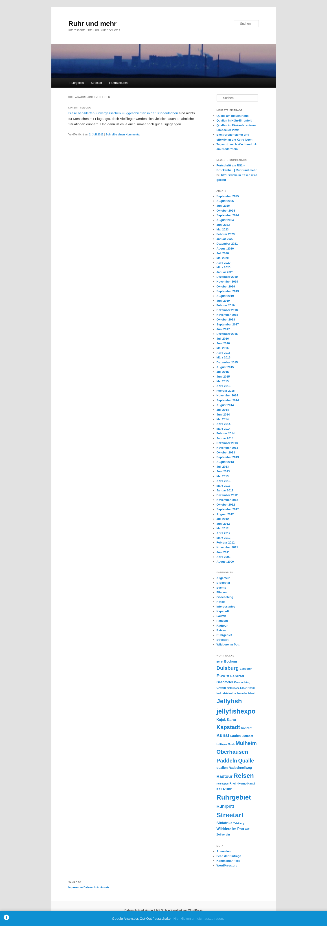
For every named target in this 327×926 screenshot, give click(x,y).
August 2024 (225, 220)
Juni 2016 (223, 343)
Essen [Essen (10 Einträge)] (223, 675)
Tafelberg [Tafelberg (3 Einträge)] (238, 823)
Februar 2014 (226, 433)
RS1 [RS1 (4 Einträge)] (219, 789)
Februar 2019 (226, 305)
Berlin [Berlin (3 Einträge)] (220, 661)
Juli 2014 (223, 409)
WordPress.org (227, 865)
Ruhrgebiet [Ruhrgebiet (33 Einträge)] (234, 797)
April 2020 (223, 262)
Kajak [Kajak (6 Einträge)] (221, 720)
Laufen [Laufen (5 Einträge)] (235, 736)
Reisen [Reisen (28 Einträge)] (243, 775)
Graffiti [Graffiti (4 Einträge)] (221, 688)
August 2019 (225, 296)
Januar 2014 (225, 438)
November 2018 (227, 314)
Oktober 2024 (226, 210)
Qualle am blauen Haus (233, 115)
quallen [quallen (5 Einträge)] (222, 767)
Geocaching (225, 597)
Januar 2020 (225, 272)
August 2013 (225, 462)
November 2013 (227, 447)
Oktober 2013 (226, 452)
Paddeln (222, 620)
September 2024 (228, 215)
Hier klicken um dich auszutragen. (198, 918)
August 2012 (225, 514)
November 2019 (227, 281)
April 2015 (223, 386)
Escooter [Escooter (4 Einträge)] (246, 668)
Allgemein (223, 578)
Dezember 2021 (227, 243)
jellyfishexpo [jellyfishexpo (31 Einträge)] (236, 711)
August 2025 (225, 201)
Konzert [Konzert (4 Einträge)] (246, 728)
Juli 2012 (223, 519)
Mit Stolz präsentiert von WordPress (179, 910)
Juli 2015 (223, 371)
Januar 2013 (225, 490)
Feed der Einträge (229, 856)
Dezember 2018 (227, 310)
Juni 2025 (223, 205)
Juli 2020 (223, 253)
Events (221, 587)
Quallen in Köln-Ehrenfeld (234, 120)
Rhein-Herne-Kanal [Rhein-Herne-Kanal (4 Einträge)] (242, 783)
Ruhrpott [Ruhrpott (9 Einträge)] (225, 806)
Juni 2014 (223, 414)
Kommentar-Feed (229, 860)
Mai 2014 (223, 419)
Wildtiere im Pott (228, 644)
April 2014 (223, 424)
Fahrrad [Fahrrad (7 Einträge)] (237, 676)
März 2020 (223, 267)
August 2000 (225, 561)
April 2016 (223, 352)
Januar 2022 (225, 239)
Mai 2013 (223, 476)
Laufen (221, 616)
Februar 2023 (226, 234)
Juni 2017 (223, 329)
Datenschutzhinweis (96, 887)
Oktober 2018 (226, 319)
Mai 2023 (223, 229)
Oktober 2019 (226, 286)
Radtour (222, 625)
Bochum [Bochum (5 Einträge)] (230, 661)
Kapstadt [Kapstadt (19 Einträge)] (228, 727)
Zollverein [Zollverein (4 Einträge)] (223, 834)
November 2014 (227, 395)
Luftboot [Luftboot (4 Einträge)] (247, 736)
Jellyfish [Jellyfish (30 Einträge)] (229, 701)
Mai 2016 (223, 348)
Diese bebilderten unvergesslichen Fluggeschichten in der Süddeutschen (123, 113)
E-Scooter (223, 582)
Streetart (96, 82)
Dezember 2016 (227, 334)
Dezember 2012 (227, 495)
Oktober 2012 (226, 504)
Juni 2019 (223, 300)
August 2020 (225, 248)
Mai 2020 (223, 258)
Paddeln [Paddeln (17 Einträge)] (227, 761)
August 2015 (225, 367)
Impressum (75, 887)
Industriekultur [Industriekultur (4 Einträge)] (227, 693)
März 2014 (223, 428)
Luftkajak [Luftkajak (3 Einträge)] (222, 744)
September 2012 (228, 509)
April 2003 (223, 557)
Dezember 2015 (227, 362)
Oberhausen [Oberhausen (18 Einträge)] (232, 752)
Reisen (221, 630)
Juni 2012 (223, 523)
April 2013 (223, 481)
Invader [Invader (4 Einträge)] (242, 693)
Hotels (221, 601)
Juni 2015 (223, 376)
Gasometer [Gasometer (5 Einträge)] (225, 682)
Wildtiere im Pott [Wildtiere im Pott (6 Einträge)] (230, 829)
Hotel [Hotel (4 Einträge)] (251, 688)
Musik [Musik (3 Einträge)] (231, 744)
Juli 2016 (223, 338)
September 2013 (228, 457)
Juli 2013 (223, 466)
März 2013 (223, 485)
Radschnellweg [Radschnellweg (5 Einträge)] (240, 767)
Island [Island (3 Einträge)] (251, 693)
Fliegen (222, 592)
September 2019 (228, 291)
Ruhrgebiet (77, 82)
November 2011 (227, 547)
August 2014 (225, 405)
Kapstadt (223, 611)
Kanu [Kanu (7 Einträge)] (231, 720)
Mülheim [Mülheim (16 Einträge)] (246, 743)
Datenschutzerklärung (139, 910)
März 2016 (223, 357)
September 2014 (228, 400)
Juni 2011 (223, 552)
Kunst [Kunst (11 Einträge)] (223, 735)
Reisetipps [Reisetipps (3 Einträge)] (223, 783)
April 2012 (223, 533)
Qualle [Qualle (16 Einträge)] (246, 761)
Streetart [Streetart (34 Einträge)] (230, 815)
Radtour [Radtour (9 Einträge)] (225, 776)
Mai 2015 (223, 381)
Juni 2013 (223, 471)
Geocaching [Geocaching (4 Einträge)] (242, 682)
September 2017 (228, 324)
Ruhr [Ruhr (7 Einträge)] (227, 789)
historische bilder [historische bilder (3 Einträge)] (237, 688)
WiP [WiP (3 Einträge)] (247, 829)
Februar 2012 (226, 542)
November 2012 (227, 500)
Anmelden (224, 851)
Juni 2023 (223, 224)
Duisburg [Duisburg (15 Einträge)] (228, 668)
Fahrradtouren (118, 82)
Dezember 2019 (227, 276)
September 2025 (228, 196)
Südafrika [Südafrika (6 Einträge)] (225, 823)
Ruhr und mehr (92, 23)
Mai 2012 (223, 528)
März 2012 (223, 537)
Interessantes (226, 606)
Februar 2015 (226, 390)
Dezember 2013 (227, 443)
